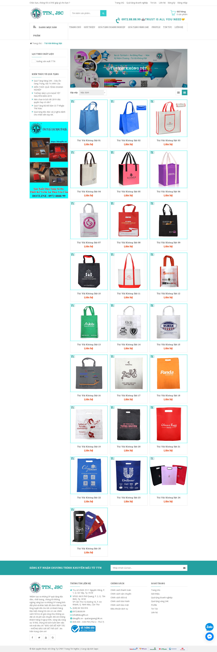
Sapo (96, 579)
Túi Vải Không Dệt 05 (128, 191)
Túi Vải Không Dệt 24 (168, 462)
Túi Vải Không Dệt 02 (128, 140)
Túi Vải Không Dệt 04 (89, 191)
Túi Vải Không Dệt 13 (89, 344)
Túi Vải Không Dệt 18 (168, 395)
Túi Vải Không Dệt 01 (89, 140)
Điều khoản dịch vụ (119, 539)
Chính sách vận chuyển (121, 524)
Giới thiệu (89, 27)
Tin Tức (167, 27)
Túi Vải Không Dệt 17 (128, 395)
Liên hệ (162, 2)
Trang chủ (75, 27)
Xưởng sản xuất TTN (33, 61)
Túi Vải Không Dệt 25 (89, 479)
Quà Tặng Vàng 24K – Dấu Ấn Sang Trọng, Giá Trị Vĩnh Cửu (47, 82)
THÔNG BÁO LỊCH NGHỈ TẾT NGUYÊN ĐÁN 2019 (47, 94)
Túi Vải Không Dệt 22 (89, 462)
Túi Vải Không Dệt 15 (168, 344)
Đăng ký (171, 2)
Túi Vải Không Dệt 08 (128, 242)
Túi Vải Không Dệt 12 (168, 293)
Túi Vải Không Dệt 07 (89, 242)
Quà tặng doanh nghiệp (137, 2)
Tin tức (153, 2)
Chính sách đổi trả (119, 528)
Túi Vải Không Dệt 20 (128, 411)
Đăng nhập (182, 2)
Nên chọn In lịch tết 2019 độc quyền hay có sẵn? (47, 100)
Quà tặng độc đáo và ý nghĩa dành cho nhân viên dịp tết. (49, 113)
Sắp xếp (74, 92)
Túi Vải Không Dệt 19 (89, 446)
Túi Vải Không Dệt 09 (168, 242)
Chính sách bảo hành (120, 532)
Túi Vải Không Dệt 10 (89, 293)
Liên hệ (179, 27)
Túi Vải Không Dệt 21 (168, 411)
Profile (156, 27)
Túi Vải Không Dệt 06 (168, 191)
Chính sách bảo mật (120, 535)
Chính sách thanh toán (121, 520)
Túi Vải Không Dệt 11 (128, 293)
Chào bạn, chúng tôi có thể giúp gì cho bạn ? (50, 2)
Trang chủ (119, 2)
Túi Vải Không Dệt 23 (128, 462)
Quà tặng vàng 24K (138, 27)
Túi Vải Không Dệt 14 (128, 344)
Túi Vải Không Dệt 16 (89, 395)
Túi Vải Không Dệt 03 (168, 140)
